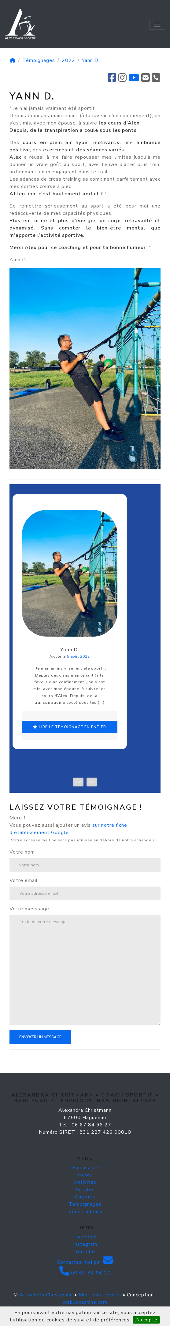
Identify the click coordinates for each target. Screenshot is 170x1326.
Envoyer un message (40, 1052)
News (85, 1190)
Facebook (85, 1252)
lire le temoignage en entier (80, 748)
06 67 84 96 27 (85, 1288)
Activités (85, 1197)
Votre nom (22, 867)
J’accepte (146, 1320)
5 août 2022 (89, 685)
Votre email (23, 895)
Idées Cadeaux (85, 1226)
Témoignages (38, 60)
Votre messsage (29, 924)
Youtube (85, 1266)
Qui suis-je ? (85, 1183)
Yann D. (90, 60)
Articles (85, 1204)
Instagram (85, 1259)
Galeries (85, 1212)
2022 (68, 60)
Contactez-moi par (85, 1277)
